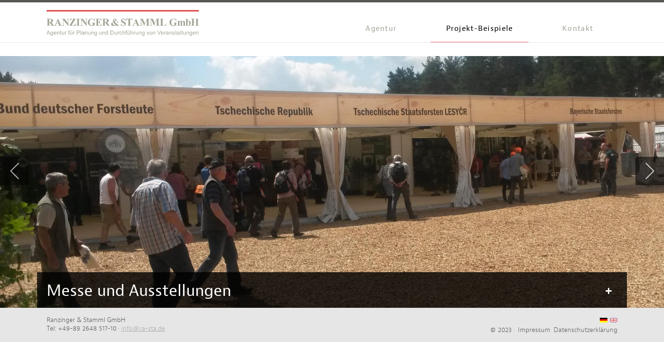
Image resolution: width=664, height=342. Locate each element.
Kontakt (577, 28)
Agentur (381, 28)
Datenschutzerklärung (585, 329)
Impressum (534, 329)
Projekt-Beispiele (479, 28)
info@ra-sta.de (143, 328)
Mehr (607, 291)
